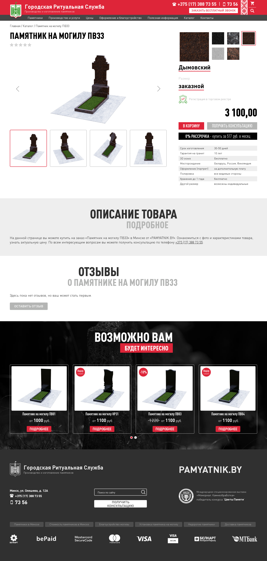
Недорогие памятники (201, 524)
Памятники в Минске (26, 524)
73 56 (232, 4)
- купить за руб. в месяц (217, 136)
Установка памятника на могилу (158, 524)
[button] (131, 437)
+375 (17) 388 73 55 (197, 4)
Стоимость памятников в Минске (69, 524)
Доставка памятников (238, 524)
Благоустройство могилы (114, 524)
